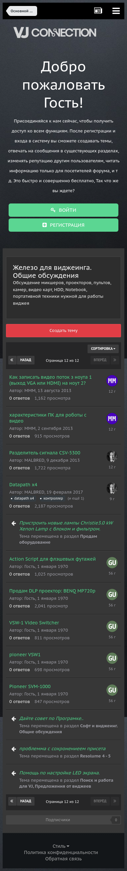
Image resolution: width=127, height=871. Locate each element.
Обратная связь (63, 859)
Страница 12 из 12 (63, 360)
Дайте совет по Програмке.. (51, 718)
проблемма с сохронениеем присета (62, 749)
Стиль (61, 846)
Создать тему (63, 330)
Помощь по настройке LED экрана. (59, 773)
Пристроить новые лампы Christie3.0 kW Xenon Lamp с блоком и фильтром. (65, 526)
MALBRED (34, 460)
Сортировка (103, 349)
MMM (29, 390)
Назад (25, 360)
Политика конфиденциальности (61, 852)
